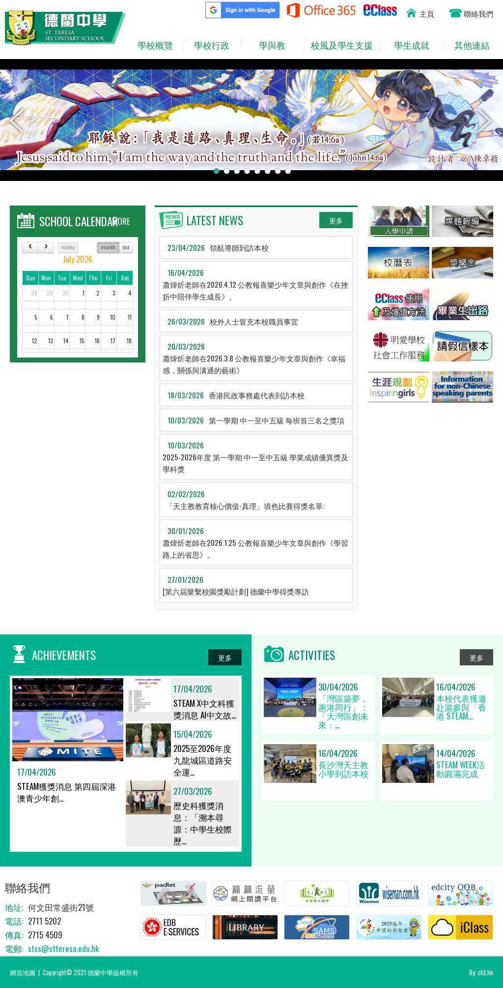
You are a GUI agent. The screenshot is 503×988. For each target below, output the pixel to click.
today (68, 247)
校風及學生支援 (344, 45)
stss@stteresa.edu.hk (63, 948)
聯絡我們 (478, 13)
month (108, 247)
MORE (121, 221)
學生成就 (417, 45)
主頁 (426, 13)
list (126, 247)
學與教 (277, 45)
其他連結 (476, 45)
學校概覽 (160, 45)
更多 (336, 220)
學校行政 (216, 45)
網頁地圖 (22, 972)
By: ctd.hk (481, 972)
